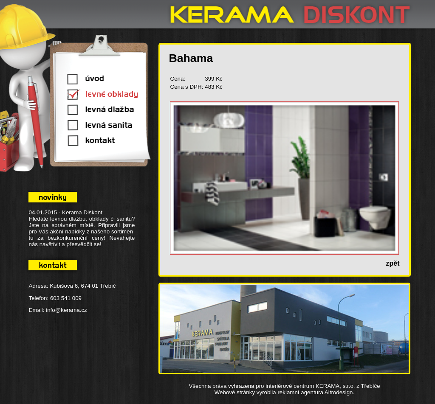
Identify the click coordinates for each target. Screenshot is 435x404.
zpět (393, 263)
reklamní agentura (300, 392)
